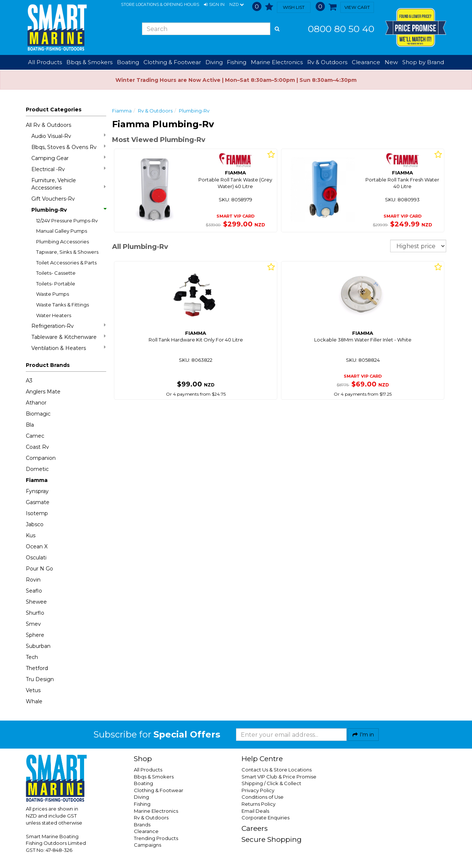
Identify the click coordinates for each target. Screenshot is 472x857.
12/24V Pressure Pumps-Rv (67, 220)
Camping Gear (68, 158)
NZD (236, 5)
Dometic (37, 469)
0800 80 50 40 (341, 28)
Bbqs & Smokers (89, 62)
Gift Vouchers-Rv (53, 198)
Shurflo (35, 613)
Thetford (37, 668)
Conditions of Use (263, 797)
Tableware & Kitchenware (68, 336)
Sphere (35, 635)
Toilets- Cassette (56, 273)
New (391, 62)
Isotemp (37, 513)
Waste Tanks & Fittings (62, 305)
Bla (30, 424)
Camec (35, 436)
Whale (34, 701)
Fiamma (37, 480)
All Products (148, 770)
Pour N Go (39, 568)
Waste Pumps (52, 294)
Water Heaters (53, 315)
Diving (141, 797)
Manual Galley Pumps (61, 231)
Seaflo (34, 590)
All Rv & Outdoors (48, 125)
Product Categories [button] (53, 109)
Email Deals (255, 811)
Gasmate (37, 502)
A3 (29, 380)
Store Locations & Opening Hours (160, 4)
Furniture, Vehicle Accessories (68, 184)
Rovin (33, 579)
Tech (32, 657)
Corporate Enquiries (265, 817)
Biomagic (38, 413)
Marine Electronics (156, 811)
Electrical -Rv (68, 169)
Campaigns (147, 845)
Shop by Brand (423, 62)
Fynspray (37, 491)
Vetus (33, 690)
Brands (142, 824)
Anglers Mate (43, 391)
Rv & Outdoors (155, 111)
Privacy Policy (258, 790)
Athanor (36, 402)
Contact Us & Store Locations (277, 770)
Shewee (36, 601)
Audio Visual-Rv (68, 135)
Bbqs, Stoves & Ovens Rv (68, 146)
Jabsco (35, 524)
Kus (30, 535)
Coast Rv (37, 447)
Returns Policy (258, 804)
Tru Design (40, 679)
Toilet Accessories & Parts (66, 263)
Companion (41, 458)
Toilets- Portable (55, 284)
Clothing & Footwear (158, 790)
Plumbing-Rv (68, 210)
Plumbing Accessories (62, 241)
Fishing (142, 804)
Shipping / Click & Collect (271, 783)
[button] (214, 5)
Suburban (38, 646)
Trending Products (156, 838)
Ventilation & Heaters (68, 347)
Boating (143, 783)
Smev (33, 624)
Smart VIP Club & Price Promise (279, 777)
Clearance (366, 62)
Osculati (36, 557)
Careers (255, 828)
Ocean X (37, 546)
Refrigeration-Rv (68, 325)
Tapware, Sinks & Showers (67, 252)
